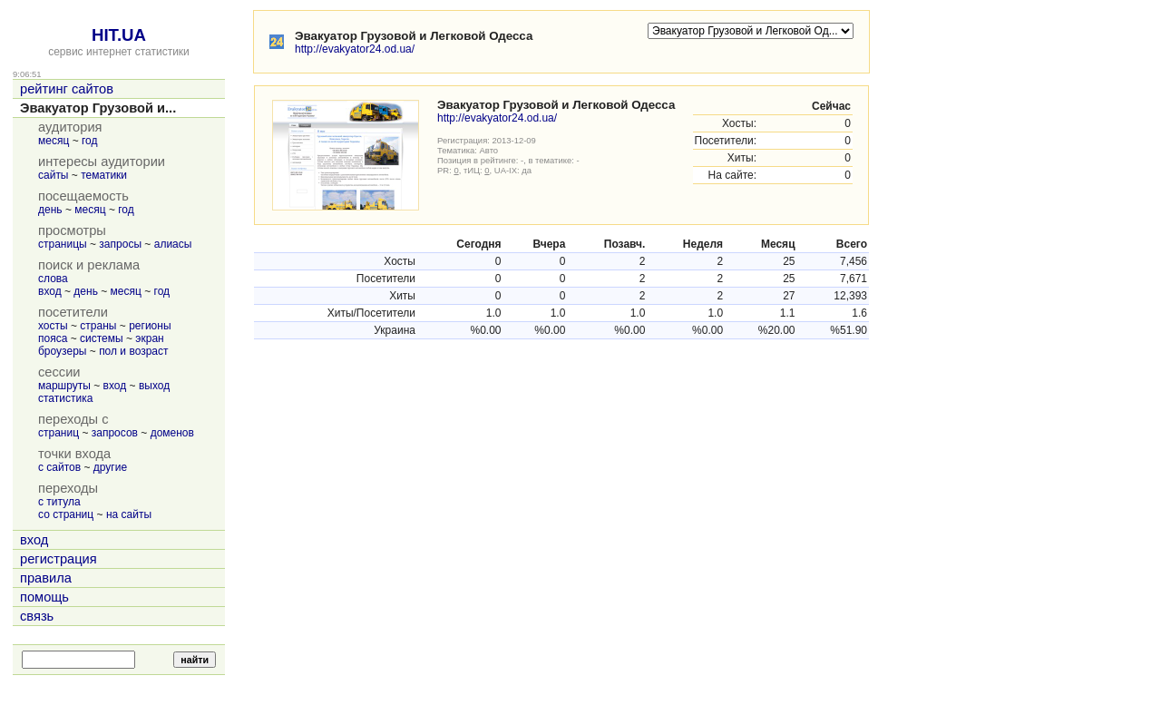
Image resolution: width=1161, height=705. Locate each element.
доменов (172, 432)
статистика (65, 398)
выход (154, 385)
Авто (489, 150)
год (90, 140)
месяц (53, 140)
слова (53, 278)
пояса (52, 338)
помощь (44, 597)
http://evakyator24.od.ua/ (355, 49)
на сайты (128, 514)
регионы (150, 325)
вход (50, 291)
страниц (58, 432)
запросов (115, 432)
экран (149, 338)
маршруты (64, 385)
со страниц (65, 514)
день (50, 209)
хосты (53, 325)
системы (101, 338)
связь (37, 616)
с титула (59, 501)
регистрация (58, 559)
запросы (120, 244)
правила (46, 578)
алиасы (173, 244)
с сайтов (59, 467)
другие (110, 467)
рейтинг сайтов (66, 89)
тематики (104, 175)
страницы (62, 244)
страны (98, 325)
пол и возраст (133, 351)
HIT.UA (119, 34)
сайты (53, 175)
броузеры (62, 351)
